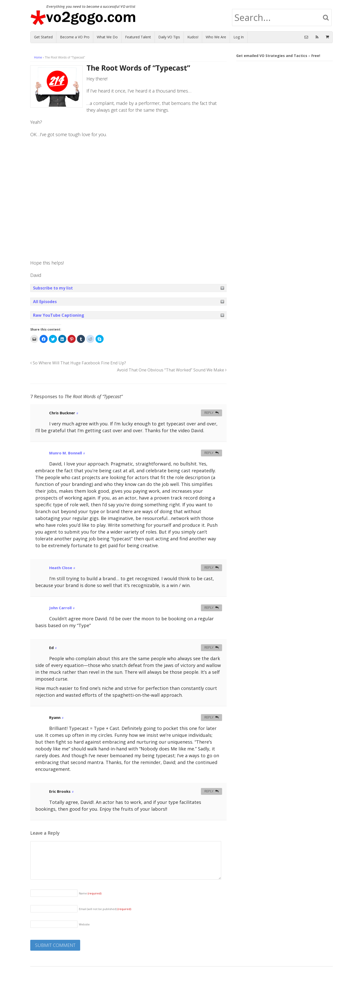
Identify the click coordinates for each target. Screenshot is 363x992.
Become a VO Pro (74, 37)
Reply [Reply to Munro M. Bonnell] (209, 453)
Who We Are (216, 37)
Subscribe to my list (53, 288)
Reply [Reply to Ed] (209, 647)
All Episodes (45, 301)
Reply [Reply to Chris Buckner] (209, 413)
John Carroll (60, 607)
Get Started (43, 37)
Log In (238, 37)
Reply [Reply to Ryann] (209, 717)
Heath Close (60, 567)
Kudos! (192, 37)
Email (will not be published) (105, 909)
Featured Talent (138, 37)
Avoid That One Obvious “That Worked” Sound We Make (172, 370)
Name (90, 893)
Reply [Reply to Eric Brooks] (209, 791)
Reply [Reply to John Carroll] (209, 607)
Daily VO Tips (169, 37)
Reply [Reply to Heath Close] (209, 567)
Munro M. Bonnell (65, 452)
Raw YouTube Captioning (58, 315)
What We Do (107, 37)
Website (84, 924)
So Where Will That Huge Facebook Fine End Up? (78, 363)
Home (38, 57)
